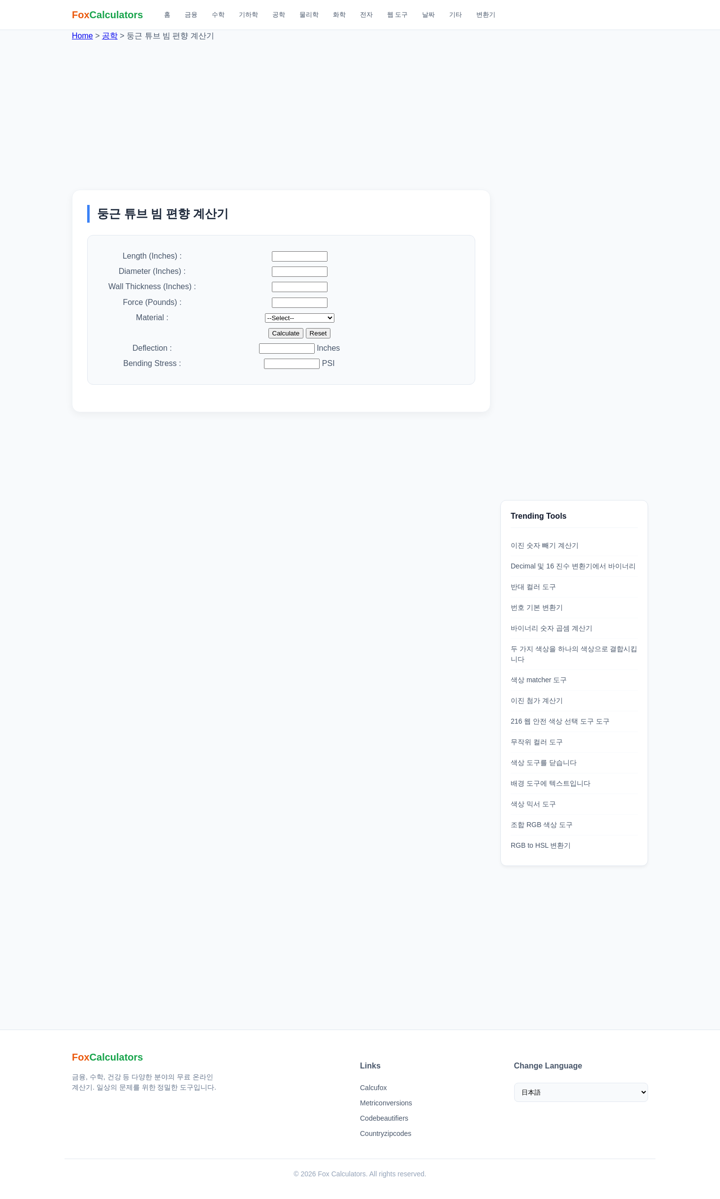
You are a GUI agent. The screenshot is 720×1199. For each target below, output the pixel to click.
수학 (218, 14)
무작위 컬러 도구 (537, 742)
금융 (191, 14)
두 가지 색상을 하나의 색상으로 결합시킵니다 (574, 654)
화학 (339, 14)
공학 (278, 14)
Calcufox (373, 1088)
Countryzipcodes (385, 1133)
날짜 (428, 14)
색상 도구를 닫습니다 (544, 762)
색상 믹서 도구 (533, 804)
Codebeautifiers (384, 1118)
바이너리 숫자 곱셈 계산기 (551, 628)
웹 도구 (397, 14)
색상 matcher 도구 (539, 680)
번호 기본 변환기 (537, 607)
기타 (455, 14)
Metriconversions (386, 1103)
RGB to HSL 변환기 (541, 845)
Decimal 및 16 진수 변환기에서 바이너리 (573, 566)
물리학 (309, 14)
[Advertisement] (360, 111)
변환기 (485, 14)
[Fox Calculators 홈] (107, 14)
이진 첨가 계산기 (537, 700)
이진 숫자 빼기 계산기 (545, 545)
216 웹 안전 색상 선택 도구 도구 (560, 721)
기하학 (248, 14)
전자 (366, 14)
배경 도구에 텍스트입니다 (550, 783)
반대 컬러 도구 (533, 587)
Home (82, 36)
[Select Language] (581, 1092)
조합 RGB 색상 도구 (542, 825)
